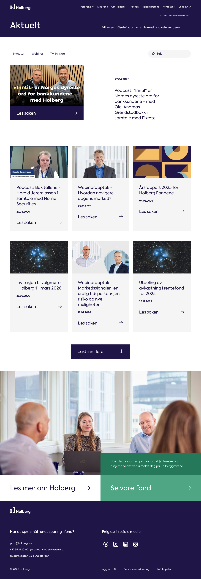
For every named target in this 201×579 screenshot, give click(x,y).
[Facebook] (106, 544)
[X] (116, 544)
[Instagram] (135, 544)
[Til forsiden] (20, 6)
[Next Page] (100, 351)
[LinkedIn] (125, 544)
